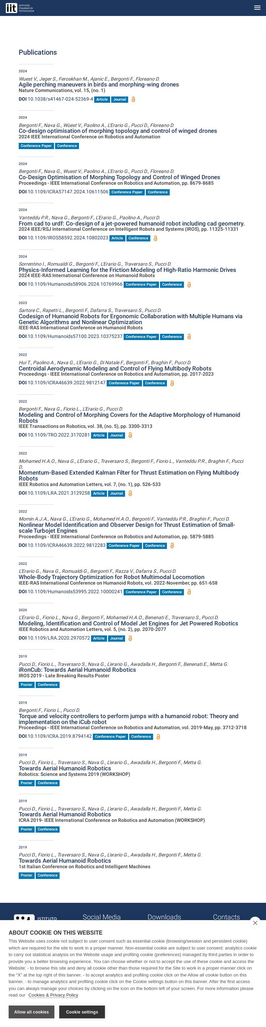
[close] (255, 923)
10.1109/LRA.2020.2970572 (54, 638)
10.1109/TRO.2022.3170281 (54, 435)
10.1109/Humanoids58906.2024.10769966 (71, 284)
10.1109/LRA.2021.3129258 (54, 493)
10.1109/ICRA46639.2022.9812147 (62, 382)
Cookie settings (82, 1012)
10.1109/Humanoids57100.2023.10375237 (71, 336)
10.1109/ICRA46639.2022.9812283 (62, 545)
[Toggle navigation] (257, 8)
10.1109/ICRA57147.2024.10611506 (63, 191)
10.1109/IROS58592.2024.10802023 (63, 237)
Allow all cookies (31, 1012)
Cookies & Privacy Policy (53, 995)
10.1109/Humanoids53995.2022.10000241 (71, 591)
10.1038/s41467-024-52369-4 (56, 99)
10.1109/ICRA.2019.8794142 (55, 736)
